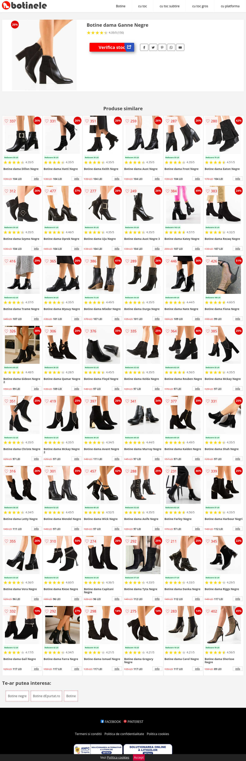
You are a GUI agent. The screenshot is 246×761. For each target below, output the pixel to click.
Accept (139, 757)
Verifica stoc (116, 47)
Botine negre (17, 696)
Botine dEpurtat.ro (46, 696)
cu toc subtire (169, 6)
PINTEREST (133, 722)
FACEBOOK (111, 722)
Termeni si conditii (88, 734)
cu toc (142, 6)
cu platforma (230, 6)
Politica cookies (158, 734)
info (36, 178)
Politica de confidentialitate (124, 734)
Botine (121, 6)
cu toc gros (200, 6)
